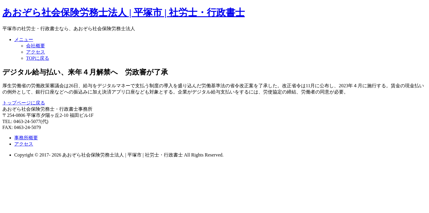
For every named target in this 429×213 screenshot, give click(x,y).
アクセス (35, 51)
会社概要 (35, 45)
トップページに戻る (23, 102)
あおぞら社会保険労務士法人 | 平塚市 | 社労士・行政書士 (123, 12)
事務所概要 (26, 137)
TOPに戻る (37, 58)
